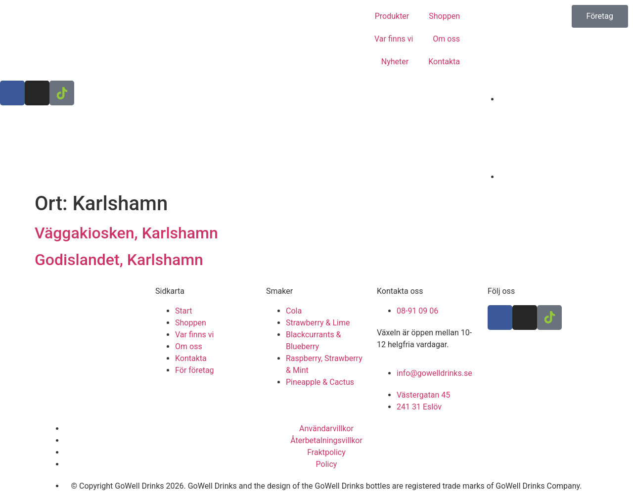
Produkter (392, 16)
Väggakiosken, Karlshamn (126, 233)
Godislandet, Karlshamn (119, 259)
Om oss (446, 39)
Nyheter (394, 61)
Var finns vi (393, 39)
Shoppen (444, 16)
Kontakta (444, 61)
